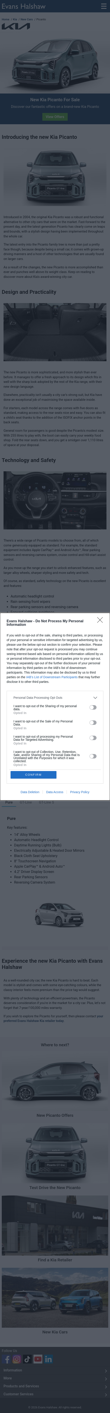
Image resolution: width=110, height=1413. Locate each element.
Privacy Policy (79, 792)
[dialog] (55, 706)
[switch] (93, 707)
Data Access (54, 792)
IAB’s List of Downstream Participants (52, 677)
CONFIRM (33, 774)
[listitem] (55, 697)
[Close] (101, 621)
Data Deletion (30, 792)
